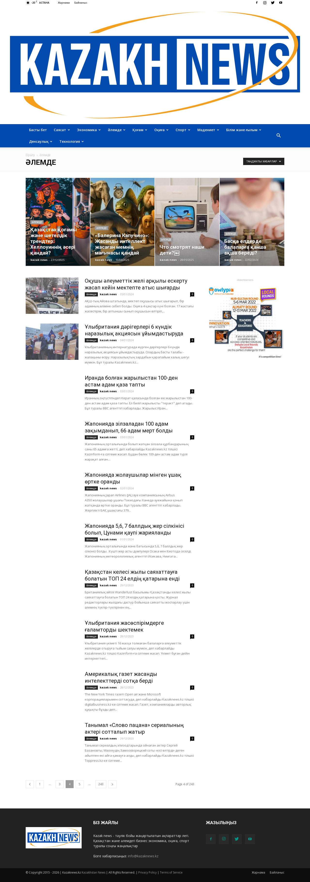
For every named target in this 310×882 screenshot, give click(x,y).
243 (100, 784)
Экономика (89, 130)
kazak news (39, 260)
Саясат (62, 130)
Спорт (183, 130)
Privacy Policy (147, 872)
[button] (278, 136)
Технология (71, 141)
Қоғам (139, 130)
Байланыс (80, 2)
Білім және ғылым (243, 130)
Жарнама (64, 2)
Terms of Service (171, 872)
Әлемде (116, 130)
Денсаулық (40, 141)
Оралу (30, 155)
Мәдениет (208, 130)
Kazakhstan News (93, 872)
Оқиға (161, 130)
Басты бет (38, 130)
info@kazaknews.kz (143, 856)
